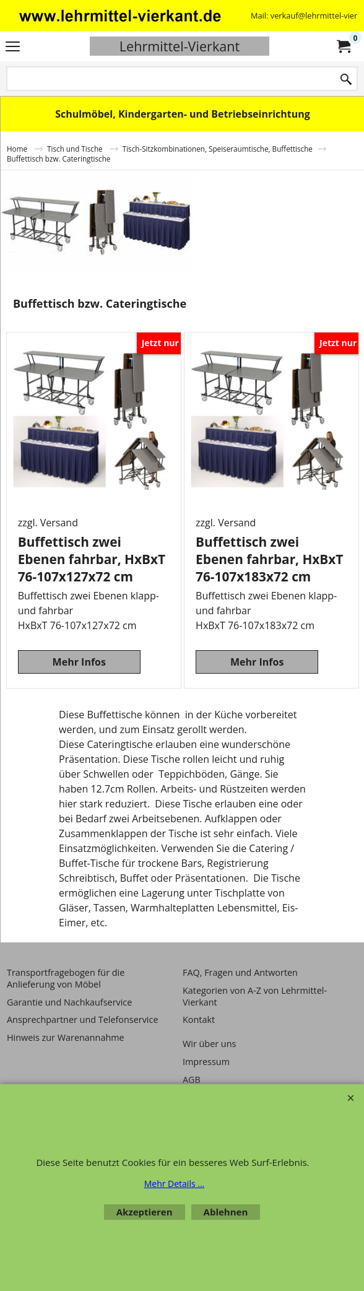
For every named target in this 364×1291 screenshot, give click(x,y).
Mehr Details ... (174, 1183)
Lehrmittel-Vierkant (179, 46)
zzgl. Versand (48, 522)
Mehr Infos (79, 662)
